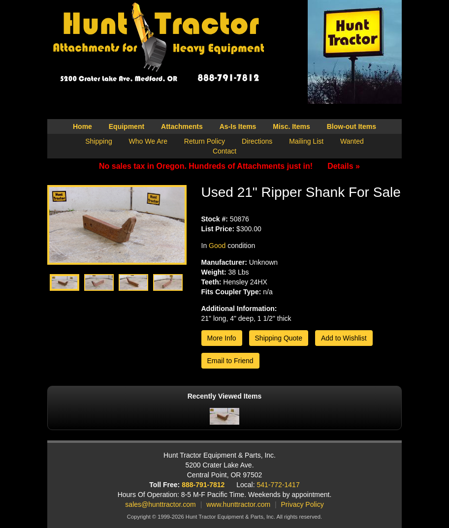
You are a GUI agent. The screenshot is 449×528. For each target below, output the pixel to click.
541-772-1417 (278, 485)
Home (82, 126)
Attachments (182, 126)
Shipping (98, 141)
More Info (221, 338)
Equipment (126, 126)
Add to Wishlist (344, 338)
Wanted (352, 141)
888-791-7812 (203, 485)
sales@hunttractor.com (160, 504)
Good (217, 245)
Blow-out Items (351, 126)
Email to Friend (230, 361)
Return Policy (204, 141)
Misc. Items (291, 126)
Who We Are (148, 141)
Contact (224, 151)
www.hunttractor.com (238, 504)
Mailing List (306, 141)
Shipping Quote (279, 338)
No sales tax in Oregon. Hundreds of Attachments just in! (229, 166)
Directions (257, 141)
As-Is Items (238, 126)
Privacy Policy (302, 504)
